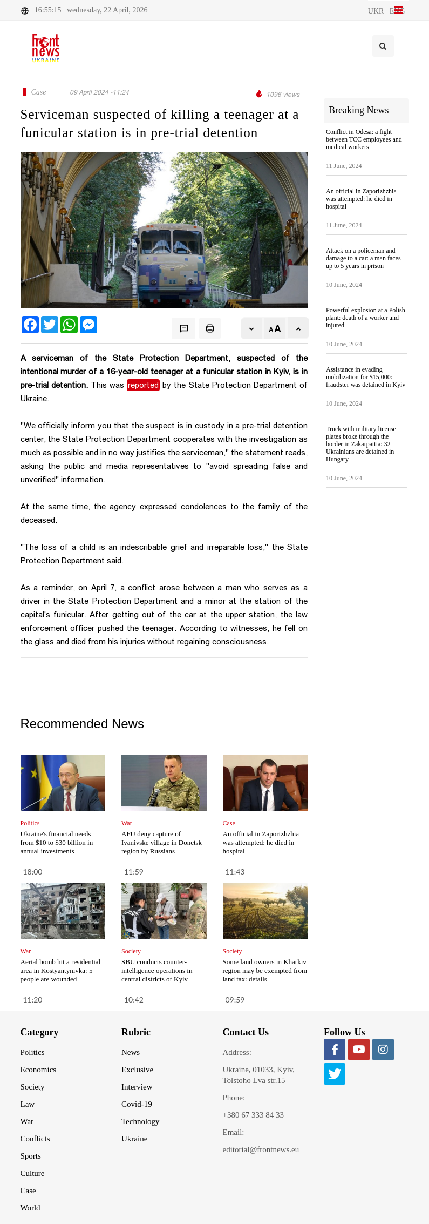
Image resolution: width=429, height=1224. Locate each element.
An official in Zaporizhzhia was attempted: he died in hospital (261, 842)
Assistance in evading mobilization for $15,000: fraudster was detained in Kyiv (365, 377)
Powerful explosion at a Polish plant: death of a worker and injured (365, 317)
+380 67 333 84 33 (253, 1115)
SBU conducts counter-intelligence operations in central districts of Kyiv (156, 970)
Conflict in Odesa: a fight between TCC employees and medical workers (364, 139)
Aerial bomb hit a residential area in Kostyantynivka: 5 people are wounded (61, 970)
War (27, 1121)
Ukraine (134, 1138)
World (30, 1207)
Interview (136, 1086)
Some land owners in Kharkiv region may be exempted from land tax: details (265, 970)
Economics (39, 1069)
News (130, 1052)
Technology (140, 1121)
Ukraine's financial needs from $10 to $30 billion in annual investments (57, 842)
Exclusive (137, 1069)
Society (33, 1086)
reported (143, 385)
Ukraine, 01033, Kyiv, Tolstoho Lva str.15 (259, 1075)
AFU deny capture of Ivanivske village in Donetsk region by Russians (161, 842)
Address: (237, 1052)
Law (28, 1104)
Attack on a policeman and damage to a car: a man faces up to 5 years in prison (363, 258)
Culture (33, 1173)
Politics (33, 1052)
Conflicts (35, 1138)
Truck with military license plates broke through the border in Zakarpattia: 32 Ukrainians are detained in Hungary (361, 444)
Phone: (234, 1097)
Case (28, 1190)
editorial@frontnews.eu (261, 1149)
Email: (233, 1132)
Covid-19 (136, 1104)
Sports (31, 1156)
